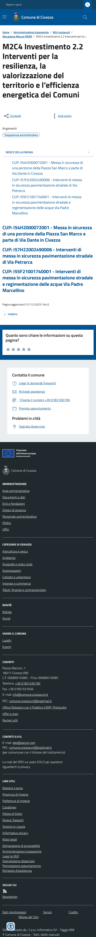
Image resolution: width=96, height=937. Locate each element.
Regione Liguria (14, 4)
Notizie (7, 611)
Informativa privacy (15, 833)
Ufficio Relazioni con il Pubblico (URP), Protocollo (34, 707)
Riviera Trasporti (13, 820)
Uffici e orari (10, 713)
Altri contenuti (61, 32)
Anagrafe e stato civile (17, 564)
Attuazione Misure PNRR (17, 36)
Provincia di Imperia (15, 794)
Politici (6, 522)
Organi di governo (14, 510)
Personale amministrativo (19, 516)
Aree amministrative (16, 490)
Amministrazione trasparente (31, 32)
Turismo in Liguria (13, 826)
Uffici (5, 529)
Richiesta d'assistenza (17, 870)
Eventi (6, 646)
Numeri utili (10, 720)
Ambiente (8, 557)
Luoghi (6, 640)
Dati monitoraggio (14, 912)
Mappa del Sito (28, 917)
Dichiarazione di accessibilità (21, 845)
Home (5, 32)
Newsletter (10, 896)
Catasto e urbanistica (16, 577)
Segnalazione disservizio (18, 861)
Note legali (9, 839)
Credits (73, 912)
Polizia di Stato (12, 813)
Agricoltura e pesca (15, 551)
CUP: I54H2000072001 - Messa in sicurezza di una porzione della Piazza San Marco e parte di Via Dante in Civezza (47, 233)
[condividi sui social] (12, 116)
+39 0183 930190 (27, 683)
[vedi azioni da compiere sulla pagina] (61, 116)
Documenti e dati (13, 497)
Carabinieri (9, 807)
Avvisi (6, 618)
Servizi (47, 912)
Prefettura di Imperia (16, 800)
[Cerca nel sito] (83, 17)
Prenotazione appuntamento (21, 865)
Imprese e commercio (16, 583)
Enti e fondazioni (13, 503)
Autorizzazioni (11, 570)
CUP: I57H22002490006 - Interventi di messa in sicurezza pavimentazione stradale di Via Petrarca (47, 255)
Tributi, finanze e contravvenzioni (24, 589)
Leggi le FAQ (10, 856)
